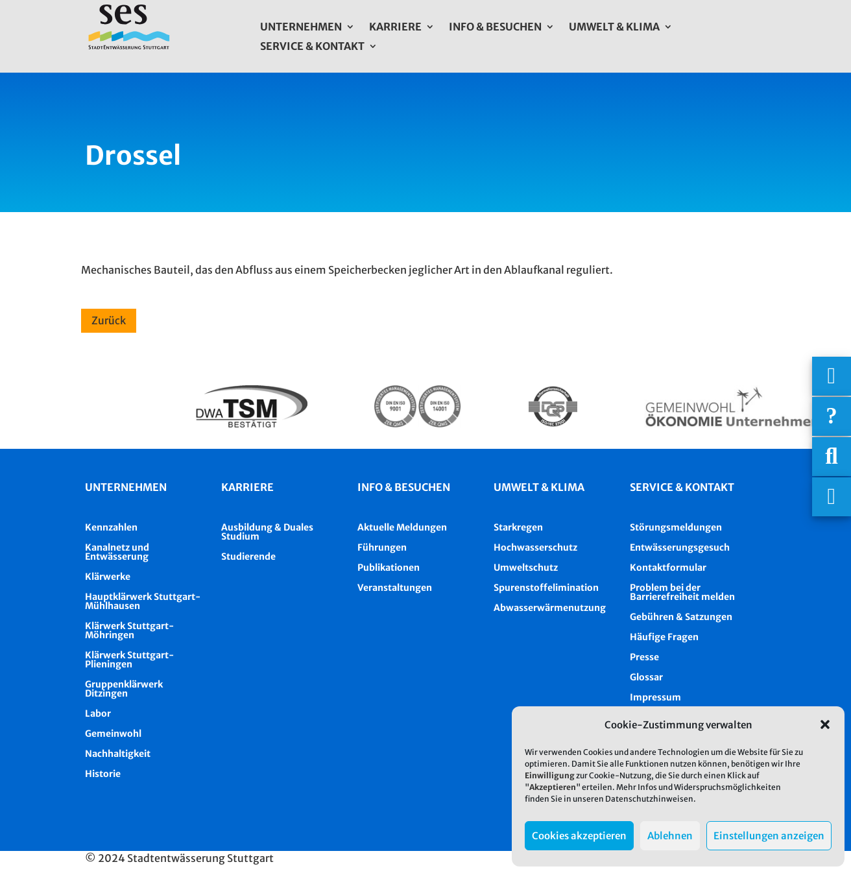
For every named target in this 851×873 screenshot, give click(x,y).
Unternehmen (301, 27)
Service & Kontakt (312, 47)
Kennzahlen (111, 527)
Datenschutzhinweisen (649, 799)
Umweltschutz (526, 567)
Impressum (655, 697)
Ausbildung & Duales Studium (267, 531)
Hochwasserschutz (535, 547)
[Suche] (831, 456)
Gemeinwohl (113, 733)
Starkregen (518, 527)
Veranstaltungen (394, 587)
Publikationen (388, 567)
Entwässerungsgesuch (680, 547)
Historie (103, 774)
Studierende (248, 556)
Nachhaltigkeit (117, 753)
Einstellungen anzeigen (768, 836)
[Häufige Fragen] (831, 416)
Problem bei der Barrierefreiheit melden (682, 592)
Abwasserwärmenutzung (550, 608)
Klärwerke (107, 576)
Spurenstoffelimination (546, 587)
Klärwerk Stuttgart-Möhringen (129, 630)
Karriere (395, 27)
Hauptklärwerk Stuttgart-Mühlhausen (142, 601)
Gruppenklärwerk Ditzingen (124, 688)
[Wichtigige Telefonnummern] (831, 376)
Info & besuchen (403, 487)
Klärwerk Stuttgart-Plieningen (129, 659)
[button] (825, 724)
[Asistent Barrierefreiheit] (831, 496)
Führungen (382, 547)
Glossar (646, 677)
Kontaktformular (668, 567)
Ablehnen (670, 836)
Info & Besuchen (495, 27)
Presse (644, 657)
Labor (98, 713)
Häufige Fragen (664, 637)
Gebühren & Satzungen (681, 617)
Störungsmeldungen (676, 527)
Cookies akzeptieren (579, 836)
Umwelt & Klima (614, 27)
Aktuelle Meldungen (402, 527)
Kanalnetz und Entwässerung (117, 552)
